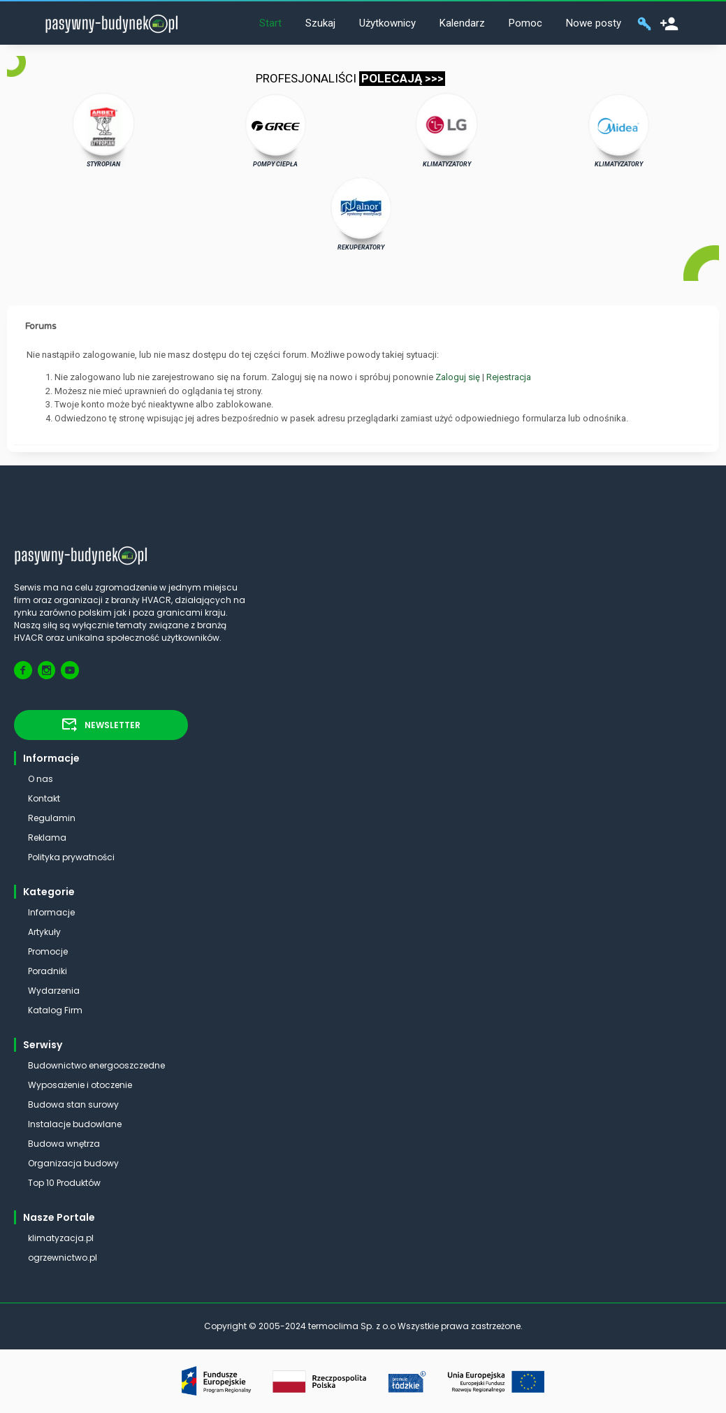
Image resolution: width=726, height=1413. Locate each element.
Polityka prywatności (71, 857)
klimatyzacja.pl (61, 1238)
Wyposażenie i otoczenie (80, 1085)
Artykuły (44, 932)
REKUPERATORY (361, 213)
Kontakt (44, 798)
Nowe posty (593, 23)
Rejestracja (508, 377)
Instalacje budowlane (75, 1124)
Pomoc (525, 23)
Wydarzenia (54, 991)
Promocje (48, 951)
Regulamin (51, 818)
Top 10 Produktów (64, 1183)
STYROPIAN (104, 130)
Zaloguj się (457, 377)
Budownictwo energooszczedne (96, 1065)
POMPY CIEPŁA (275, 130)
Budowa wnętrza (64, 1144)
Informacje (51, 912)
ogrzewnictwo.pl (62, 1257)
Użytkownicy (387, 23)
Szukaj (320, 23)
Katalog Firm (55, 1010)
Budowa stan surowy (73, 1104)
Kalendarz (462, 23)
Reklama (47, 837)
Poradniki (47, 971)
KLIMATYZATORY (447, 130)
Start (270, 23)
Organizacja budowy (73, 1163)
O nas (40, 779)
